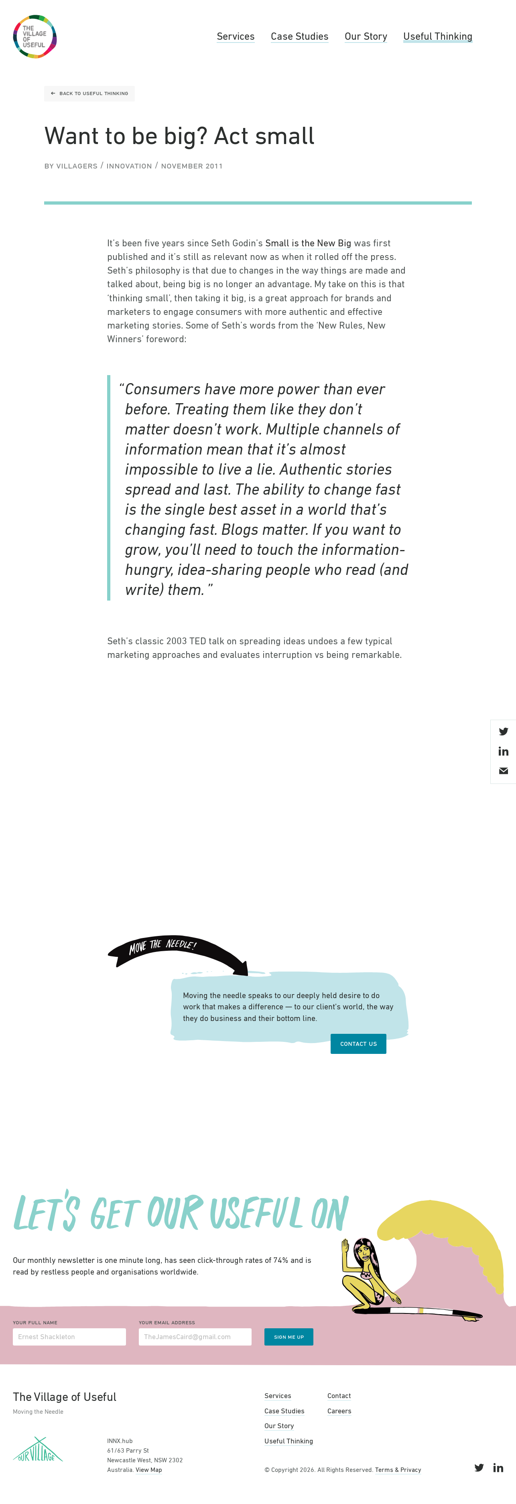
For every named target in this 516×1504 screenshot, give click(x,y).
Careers (339, 1411)
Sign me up (289, 1337)
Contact (339, 1396)
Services (236, 37)
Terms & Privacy (398, 1470)
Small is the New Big (308, 243)
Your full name (35, 1322)
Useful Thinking (438, 37)
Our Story (366, 37)
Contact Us (358, 1043)
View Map (149, 1470)
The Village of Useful (35, 37)
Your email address (167, 1322)
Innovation (129, 165)
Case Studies (300, 37)
